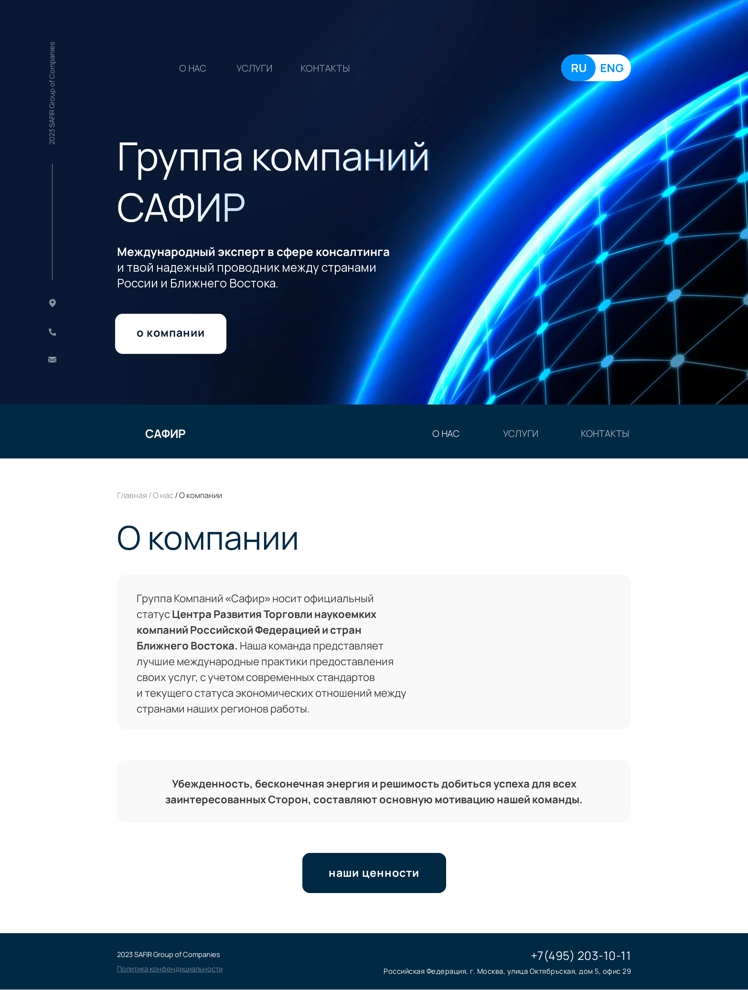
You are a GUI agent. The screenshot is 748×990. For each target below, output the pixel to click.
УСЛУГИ (254, 68)
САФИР (165, 433)
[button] (170, 968)
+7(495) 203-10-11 (581, 955)
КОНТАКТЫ (325, 68)
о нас (192, 68)
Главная (132, 495)
